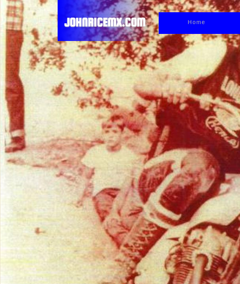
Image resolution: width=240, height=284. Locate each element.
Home (197, 22)
